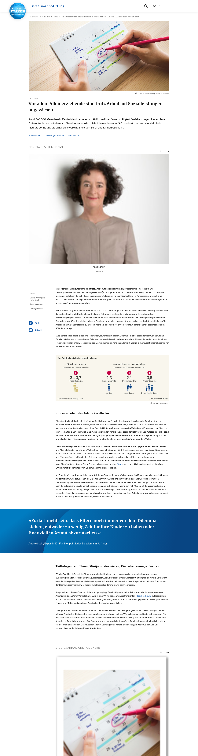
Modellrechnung (143, 595)
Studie (120, 464)
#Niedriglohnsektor (55, 135)
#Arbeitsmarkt (35, 135)
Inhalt (32, 293)
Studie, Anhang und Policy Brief (37, 299)
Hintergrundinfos (36, 309)
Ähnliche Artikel (36, 304)
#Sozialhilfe (73, 135)
